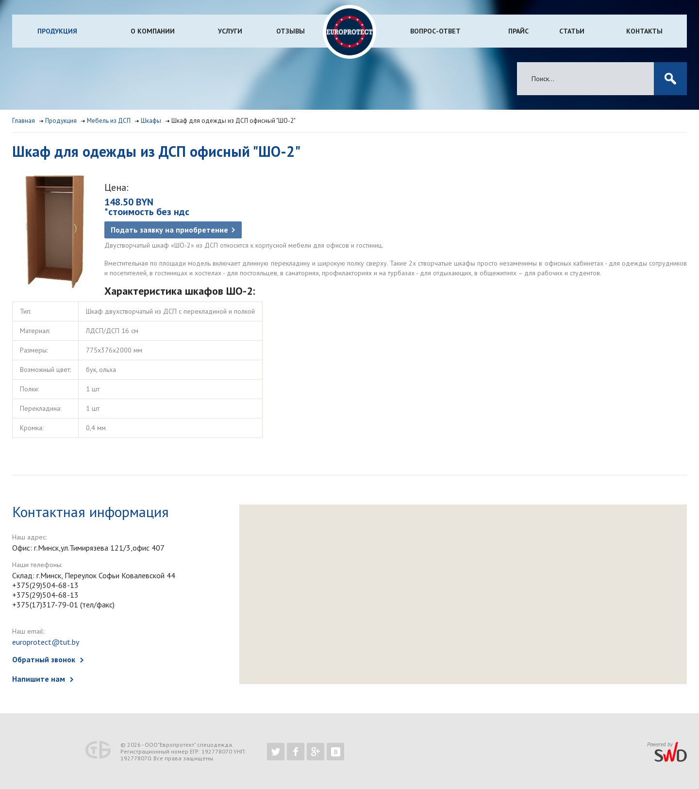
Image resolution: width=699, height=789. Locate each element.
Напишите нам (38, 679)
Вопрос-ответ (435, 31)
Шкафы (151, 121)
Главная (23, 121)
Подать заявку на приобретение (169, 230)
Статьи (571, 31)
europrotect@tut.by (45, 642)
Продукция (57, 31)
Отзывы (290, 31)
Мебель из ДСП (109, 121)
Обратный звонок (43, 659)
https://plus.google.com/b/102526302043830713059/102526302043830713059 (315, 751)
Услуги (230, 31)
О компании (153, 31)
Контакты (644, 31)
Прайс (518, 31)
